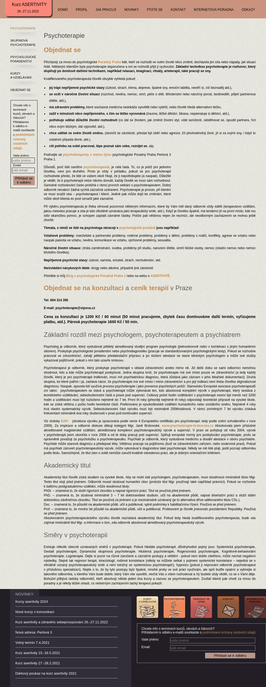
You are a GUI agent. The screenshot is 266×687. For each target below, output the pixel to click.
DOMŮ (63, 10)
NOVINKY (131, 10)
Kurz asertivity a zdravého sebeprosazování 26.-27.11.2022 (61, 622)
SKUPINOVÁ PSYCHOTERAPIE (23, 42)
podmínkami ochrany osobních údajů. (229, 632)
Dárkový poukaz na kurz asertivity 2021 (46, 673)
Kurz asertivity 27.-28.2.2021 (37, 663)
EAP (64, 421)
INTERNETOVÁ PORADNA (214, 10)
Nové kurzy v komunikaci (34, 612)
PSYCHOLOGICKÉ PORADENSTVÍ (23, 59)
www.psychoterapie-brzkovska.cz (187, 426)
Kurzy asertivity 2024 (31, 602)
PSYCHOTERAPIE (23, 28)
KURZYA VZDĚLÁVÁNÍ (147, 600)
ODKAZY (248, 10)
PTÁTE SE (155, 10)
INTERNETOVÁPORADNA (255, 600)
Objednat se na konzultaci (84, 288)
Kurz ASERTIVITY (29, 7)
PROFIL (81, 10)
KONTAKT (178, 10)
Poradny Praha (109, 62)
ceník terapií (149, 288)
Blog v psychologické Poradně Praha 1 (96, 276)
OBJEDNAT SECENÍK (201, 600)
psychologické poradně (137, 228)
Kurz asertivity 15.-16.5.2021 (37, 653)
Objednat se (62, 49)
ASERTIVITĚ (160, 276)
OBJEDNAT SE (21, 90)
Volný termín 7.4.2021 (32, 643)
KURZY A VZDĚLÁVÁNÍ (21, 75)
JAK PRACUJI (106, 10)
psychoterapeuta (96, 167)
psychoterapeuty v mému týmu (87, 155)
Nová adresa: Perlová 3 (33, 632)
